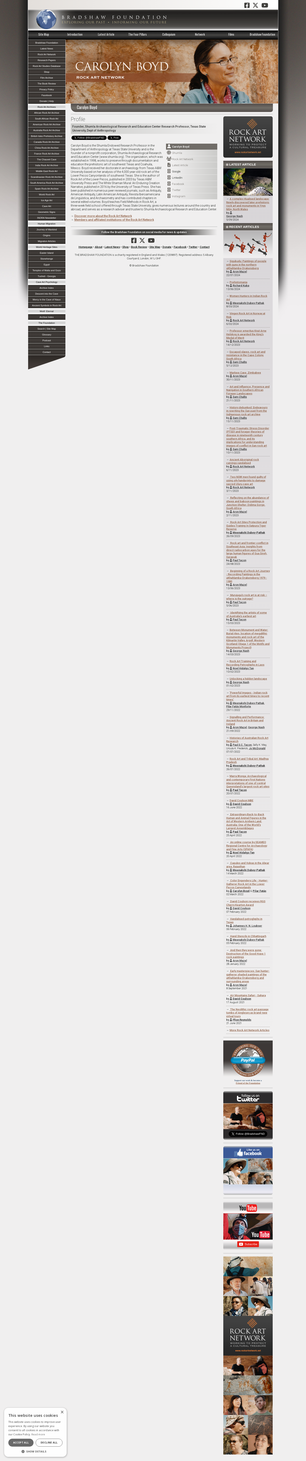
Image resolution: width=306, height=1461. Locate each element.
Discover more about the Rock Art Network (103, 216)
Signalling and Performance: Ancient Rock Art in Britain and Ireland (245, 720)
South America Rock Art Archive (46, 183)
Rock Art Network (182, 159)
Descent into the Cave (46, 293)
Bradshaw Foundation (262, 34)
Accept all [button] (21, 1442)
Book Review (139, 247)
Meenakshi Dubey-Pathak (248, 303)
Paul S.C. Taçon (242, 744)
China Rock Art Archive (47, 148)
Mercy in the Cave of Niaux (47, 299)
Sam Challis (240, 362)
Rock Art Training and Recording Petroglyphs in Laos (245, 663)
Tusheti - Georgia (47, 276)
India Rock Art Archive (46, 165)
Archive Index (47, 288)
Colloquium (168, 34)
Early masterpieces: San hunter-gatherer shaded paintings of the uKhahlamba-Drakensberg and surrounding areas (248, 976)
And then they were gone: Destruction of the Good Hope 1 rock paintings (246, 954)
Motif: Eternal (47, 311)
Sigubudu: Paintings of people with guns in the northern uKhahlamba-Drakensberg (246, 265)
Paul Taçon (239, 560)
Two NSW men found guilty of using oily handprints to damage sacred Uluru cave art (246, 480)
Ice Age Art (46, 200)
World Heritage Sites (46, 247)
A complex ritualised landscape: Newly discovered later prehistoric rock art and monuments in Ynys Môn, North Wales (247, 204)
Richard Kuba (241, 285)
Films (231, 34)
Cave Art (46, 206)
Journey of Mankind (46, 229)
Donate (166, 247)
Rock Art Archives (46, 107)
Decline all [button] (49, 1442)
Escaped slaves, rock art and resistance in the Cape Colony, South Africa (245, 355)
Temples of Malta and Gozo (46, 270)
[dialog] (35, 1432)
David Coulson (241, 908)
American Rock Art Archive (46, 124)
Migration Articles (46, 241)
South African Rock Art (46, 118)
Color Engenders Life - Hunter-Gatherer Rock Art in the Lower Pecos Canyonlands (247, 884)
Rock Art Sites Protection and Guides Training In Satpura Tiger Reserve (246, 526)
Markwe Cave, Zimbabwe (245, 372)
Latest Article (106, 34)
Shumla (177, 152)
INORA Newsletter (46, 218)
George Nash (234, 216)
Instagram (178, 196)
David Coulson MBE (241, 800)
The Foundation (47, 323)
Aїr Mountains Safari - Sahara (248, 995)
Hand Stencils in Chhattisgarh (248, 936)
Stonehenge (46, 258)
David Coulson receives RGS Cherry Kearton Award (245, 903)
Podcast (46, 340)
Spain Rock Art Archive (47, 188)
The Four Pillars (137, 34)
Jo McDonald (257, 748)
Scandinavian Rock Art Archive (46, 177)
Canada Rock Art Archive (47, 142)
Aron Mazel (240, 271)
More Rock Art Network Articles (249, 1030)
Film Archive (46, 78)
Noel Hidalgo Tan (243, 668)
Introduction (74, 34)
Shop (125, 247)
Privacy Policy (46, 89)
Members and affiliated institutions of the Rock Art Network (114, 219)
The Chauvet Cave (46, 159)
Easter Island (46, 253)
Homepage (85, 247)
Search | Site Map (46, 329)
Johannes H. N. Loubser (247, 925)
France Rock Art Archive (46, 153)
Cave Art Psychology (46, 282)
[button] (35, 1451)
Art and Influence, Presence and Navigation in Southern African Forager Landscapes (248, 390)
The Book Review (46, 83)
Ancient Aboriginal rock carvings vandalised (242, 461)
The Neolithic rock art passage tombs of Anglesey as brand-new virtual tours (247, 1013)
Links (46, 346)
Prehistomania (238, 282)
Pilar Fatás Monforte (238, 706)
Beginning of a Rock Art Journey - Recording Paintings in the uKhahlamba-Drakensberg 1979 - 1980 (248, 576)
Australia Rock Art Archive (46, 130)
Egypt (47, 264)
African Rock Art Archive (46, 113)
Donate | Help (47, 101)
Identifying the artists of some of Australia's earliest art (246, 614)
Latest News (112, 247)
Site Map (43, 34)
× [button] (62, 1412)
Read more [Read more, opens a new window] (38, 1434)
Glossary (46, 334)
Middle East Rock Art (46, 171)
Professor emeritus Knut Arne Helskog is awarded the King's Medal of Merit (246, 334)
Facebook (178, 184)
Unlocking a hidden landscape (248, 678)
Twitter (176, 190)
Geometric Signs (46, 212)
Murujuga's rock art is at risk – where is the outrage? (246, 597)
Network (200, 34)
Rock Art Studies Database (47, 66)
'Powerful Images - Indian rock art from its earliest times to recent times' (247, 696)
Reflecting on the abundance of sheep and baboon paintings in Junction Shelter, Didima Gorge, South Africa (247, 503)
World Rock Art (46, 194)
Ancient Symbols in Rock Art (46, 305)
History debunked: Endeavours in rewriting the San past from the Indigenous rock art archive (246, 411)
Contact (205, 247)
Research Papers (47, 60)
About (98, 247)
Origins (46, 235)
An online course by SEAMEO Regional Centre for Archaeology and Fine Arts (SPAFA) (246, 846)
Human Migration (46, 223)
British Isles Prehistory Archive (46, 136)
